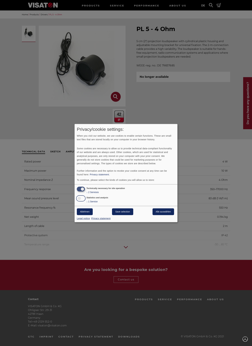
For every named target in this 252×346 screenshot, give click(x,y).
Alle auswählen (163, 211)
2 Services (92, 192)
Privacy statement (99, 174)
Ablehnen (85, 211)
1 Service (92, 201)
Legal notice (83, 218)
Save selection (122, 211)
